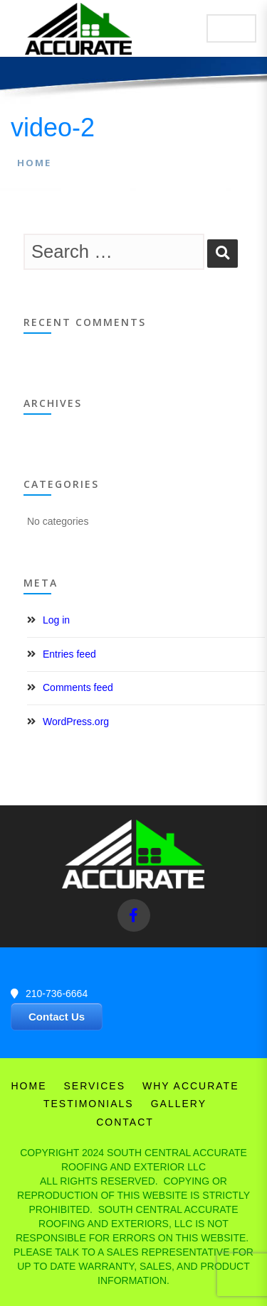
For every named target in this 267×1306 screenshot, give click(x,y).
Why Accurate (190, 1086)
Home (34, 162)
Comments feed (78, 687)
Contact (125, 1122)
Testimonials (88, 1103)
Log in (56, 620)
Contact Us (56, 1017)
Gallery (178, 1103)
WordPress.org (76, 721)
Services (94, 1086)
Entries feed (69, 654)
